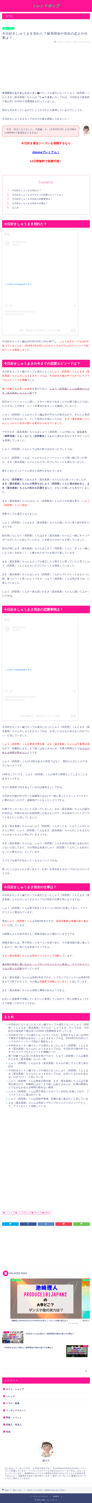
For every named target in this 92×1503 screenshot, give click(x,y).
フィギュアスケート (16, 1410)
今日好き (36, 1213)
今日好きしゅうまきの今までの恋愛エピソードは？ (38, 194)
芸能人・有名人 (8, 28)
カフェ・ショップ (15, 1389)
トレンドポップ (46, 6)
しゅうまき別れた (22, 1213)
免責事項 (56, 1496)
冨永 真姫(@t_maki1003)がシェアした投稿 (40, 330)
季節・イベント (14, 1417)
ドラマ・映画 (12, 1403)
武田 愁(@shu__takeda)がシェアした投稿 (40, 716)
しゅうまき (8, 1213)
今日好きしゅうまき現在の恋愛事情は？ (32, 199)
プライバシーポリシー (40, 1496)
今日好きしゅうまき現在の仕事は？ (30, 203)
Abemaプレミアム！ (46, 152)
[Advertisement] (46, 67)
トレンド (10, 1396)
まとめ (15, 207)
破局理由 (47, 1213)
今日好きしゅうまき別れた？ (26, 190)
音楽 (8, 1432)
